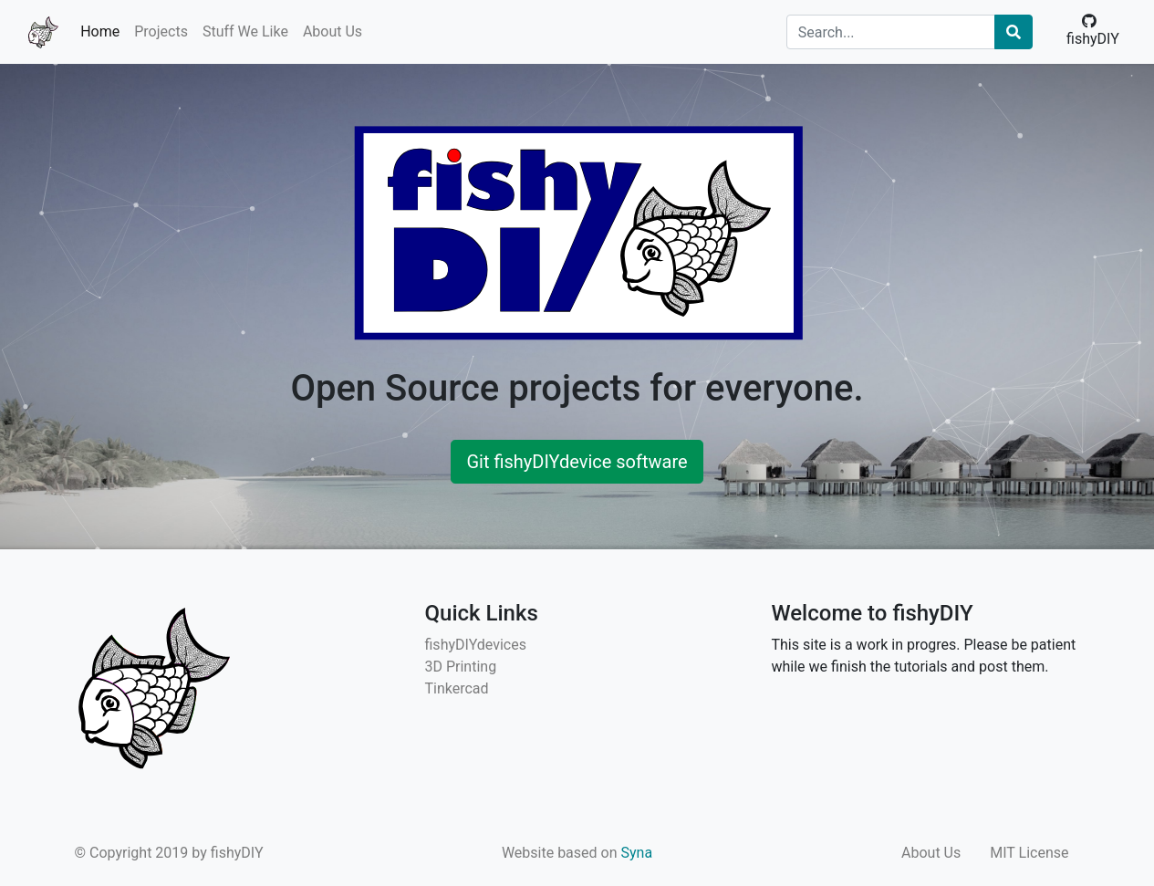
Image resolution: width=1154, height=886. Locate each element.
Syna (637, 852)
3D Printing (461, 666)
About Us (332, 31)
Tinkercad (457, 688)
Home (100, 31)
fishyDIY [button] (1092, 30)
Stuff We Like (245, 31)
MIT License (1029, 852)
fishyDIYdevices (475, 644)
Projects (161, 31)
